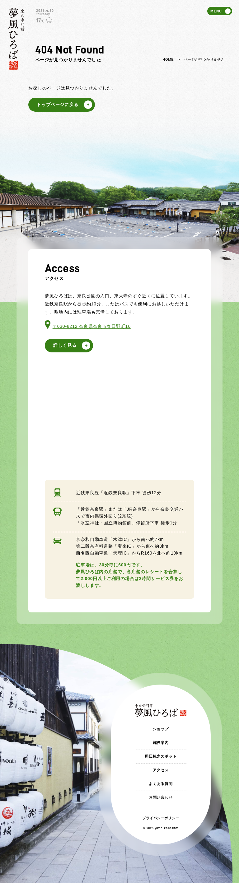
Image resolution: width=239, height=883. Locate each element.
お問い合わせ (161, 797)
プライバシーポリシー (160, 818)
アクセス (161, 770)
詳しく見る (64, 345)
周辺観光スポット (161, 756)
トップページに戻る (57, 104)
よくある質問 (161, 784)
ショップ (161, 729)
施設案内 (161, 743)
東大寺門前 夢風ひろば (16, 39)
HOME (168, 59)
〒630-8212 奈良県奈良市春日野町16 (92, 326)
